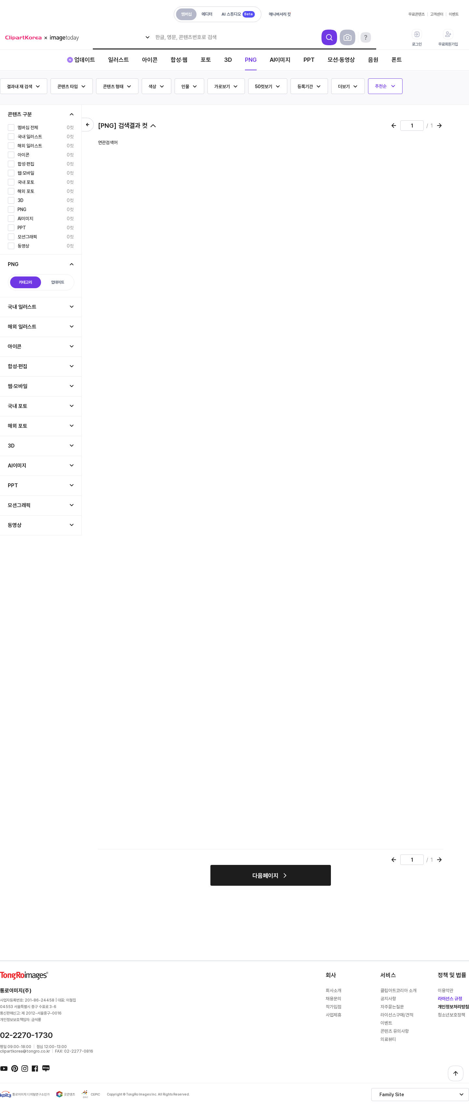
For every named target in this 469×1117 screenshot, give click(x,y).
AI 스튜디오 (238, 14)
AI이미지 (280, 59)
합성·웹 (179, 59)
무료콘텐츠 (416, 14)
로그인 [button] (417, 38)
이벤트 (454, 14)
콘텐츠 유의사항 (394, 1031)
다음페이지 (265, 875)
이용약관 (445, 990)
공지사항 (388, 998)
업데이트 (84, 59)
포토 (206, 59)
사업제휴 (333, 1014)
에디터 (207, 14)
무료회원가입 (448, 38)
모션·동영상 (341, 59)
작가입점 (333, 1006)
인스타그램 (25, 1068)
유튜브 (4, 1068)
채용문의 (333, 998)
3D (228, 59)
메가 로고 (44, 38)
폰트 (396, 59)
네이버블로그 (46, 1068)
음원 (373, 59)
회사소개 (333, 990)
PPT (309, 59)
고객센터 (436, 14)
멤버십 (186, 14)
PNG (251, 59)
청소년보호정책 (451, 1014)
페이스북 (35, 1068)
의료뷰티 (388, 1039)
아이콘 (150, 59)
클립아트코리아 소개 (398, 990)
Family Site (391, 1094)
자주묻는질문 (392, 1006)
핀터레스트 (14, 1068)
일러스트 (118, 59)
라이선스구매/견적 (396, 1014)
